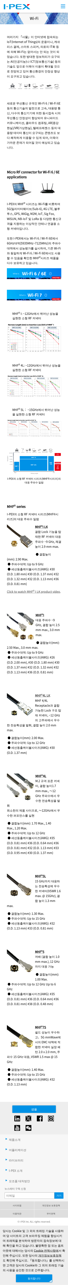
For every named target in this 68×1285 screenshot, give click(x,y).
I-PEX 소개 (15, 1170)
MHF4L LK (42, 695)
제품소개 (14, 1139)
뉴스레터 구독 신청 (15, 1188)
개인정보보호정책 (49, 1255)
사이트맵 (17, 1205)
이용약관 (17, 1213)
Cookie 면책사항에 (46, 1250)
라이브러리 (16, 1160)
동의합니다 (34, 1278)
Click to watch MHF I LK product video (33, 591)
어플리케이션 (17, 1150)
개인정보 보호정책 (51, 1205)
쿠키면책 (51, 1213)
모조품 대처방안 (19, 1181)
